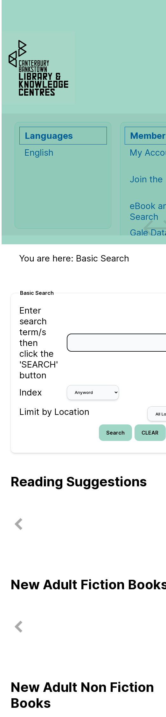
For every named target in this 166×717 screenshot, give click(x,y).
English (38, 152)
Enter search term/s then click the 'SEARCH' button (38, 343)
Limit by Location (54, 411)
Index (30, 392)
